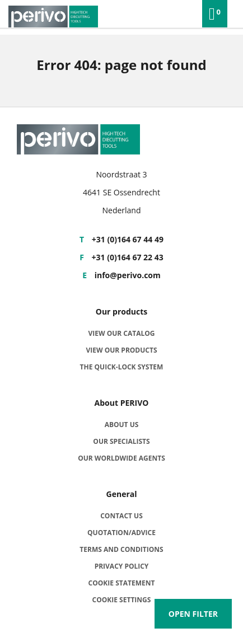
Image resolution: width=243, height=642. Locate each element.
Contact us (121, 516)
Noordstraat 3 (121, 174)
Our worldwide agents (121, 458)
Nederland (121, 210)
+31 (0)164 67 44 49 (121, 239)
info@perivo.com (121, 275)
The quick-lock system (121, 367)
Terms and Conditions (121, 549)
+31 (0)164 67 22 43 (121, 257)
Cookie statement (121, 583)
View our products (121, 350)
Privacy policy (122, 566)
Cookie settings (121, 599)
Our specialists (121, 441)
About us (122, 424)
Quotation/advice (121, 532)
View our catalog (121, 333)
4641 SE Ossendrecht (121, 192)
